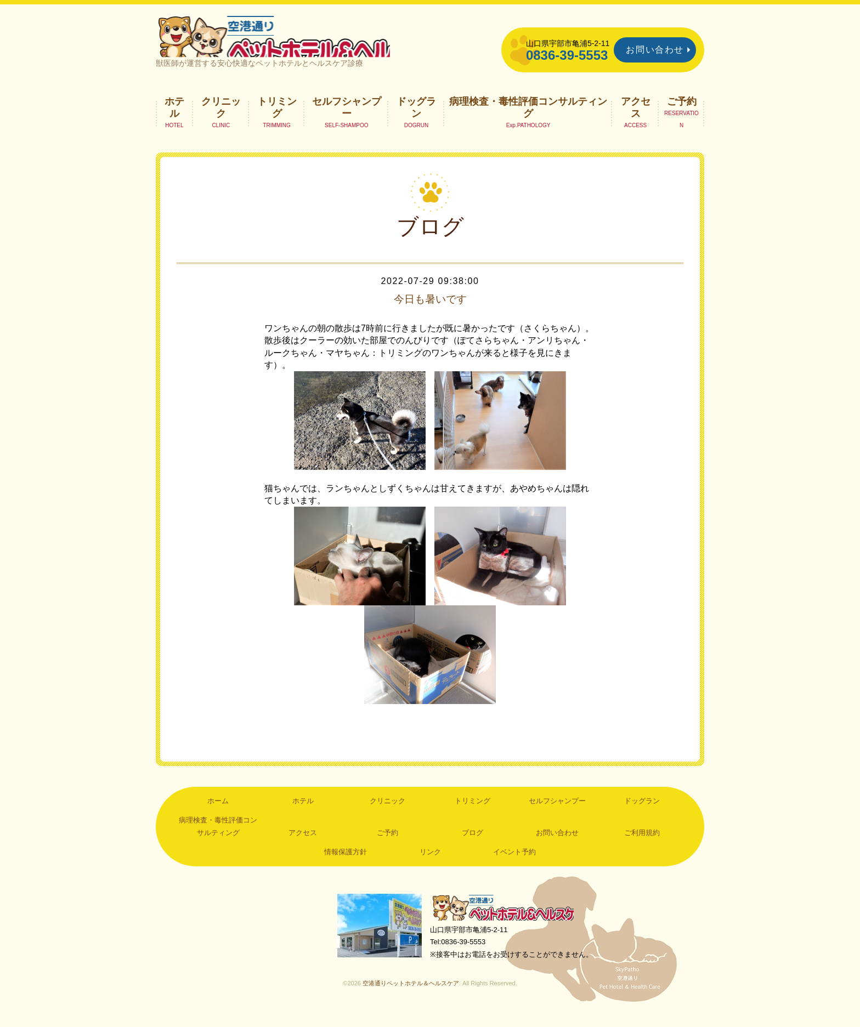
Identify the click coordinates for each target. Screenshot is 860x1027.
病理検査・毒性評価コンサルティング (528, 118)
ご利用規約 (642, 844)
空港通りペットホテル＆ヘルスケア (507, 919)
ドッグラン (416, 118)
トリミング (277, 118)
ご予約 (682, 112)
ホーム (218, 812)
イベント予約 (514, 863)
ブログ (472, 844)
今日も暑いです (430, 310)
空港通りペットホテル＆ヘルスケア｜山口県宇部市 (302, 41)
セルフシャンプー (346, 118)
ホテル (174, 118)
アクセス (635, 118)
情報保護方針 (345, 863)
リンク (430, 863)
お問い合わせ (655, 49)
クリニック (221, 118)
